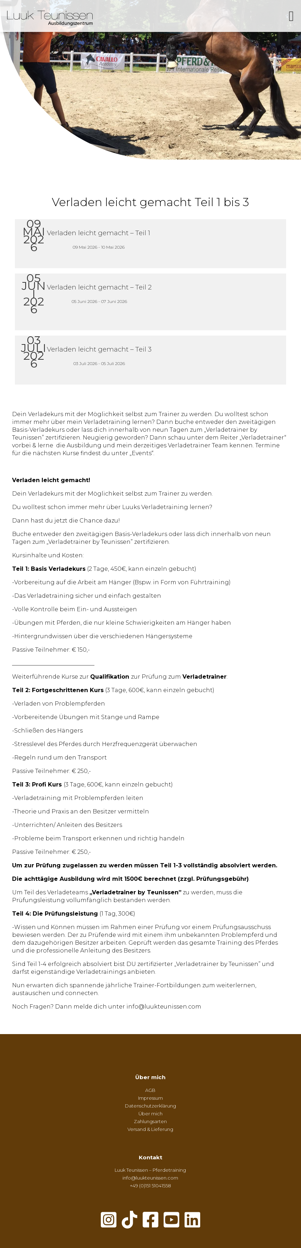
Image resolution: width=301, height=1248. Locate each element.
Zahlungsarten (150, 1121)
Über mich (150, 1077)
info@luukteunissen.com (150, 1178)
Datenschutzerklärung (150, 1106)
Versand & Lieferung (150, 1129)
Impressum (150, 1098)
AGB (150, 1090)
